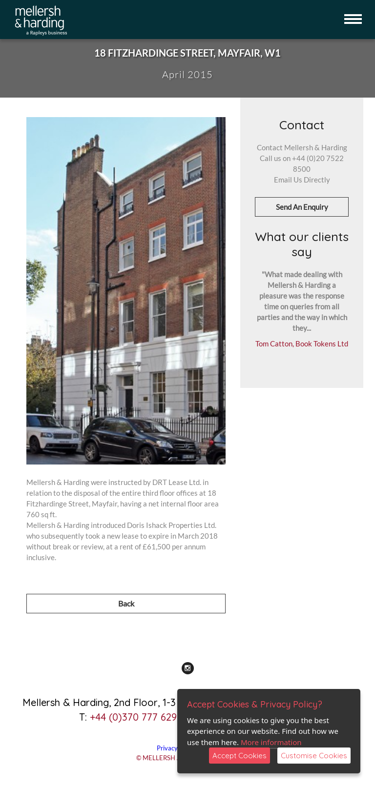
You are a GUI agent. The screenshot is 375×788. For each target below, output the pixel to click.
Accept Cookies (239, 755)
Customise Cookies (314, 755)
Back (126, 603)
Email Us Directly (302, 179)
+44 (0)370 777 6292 (136, 717)
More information (271, 742)
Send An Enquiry (302, 206)
